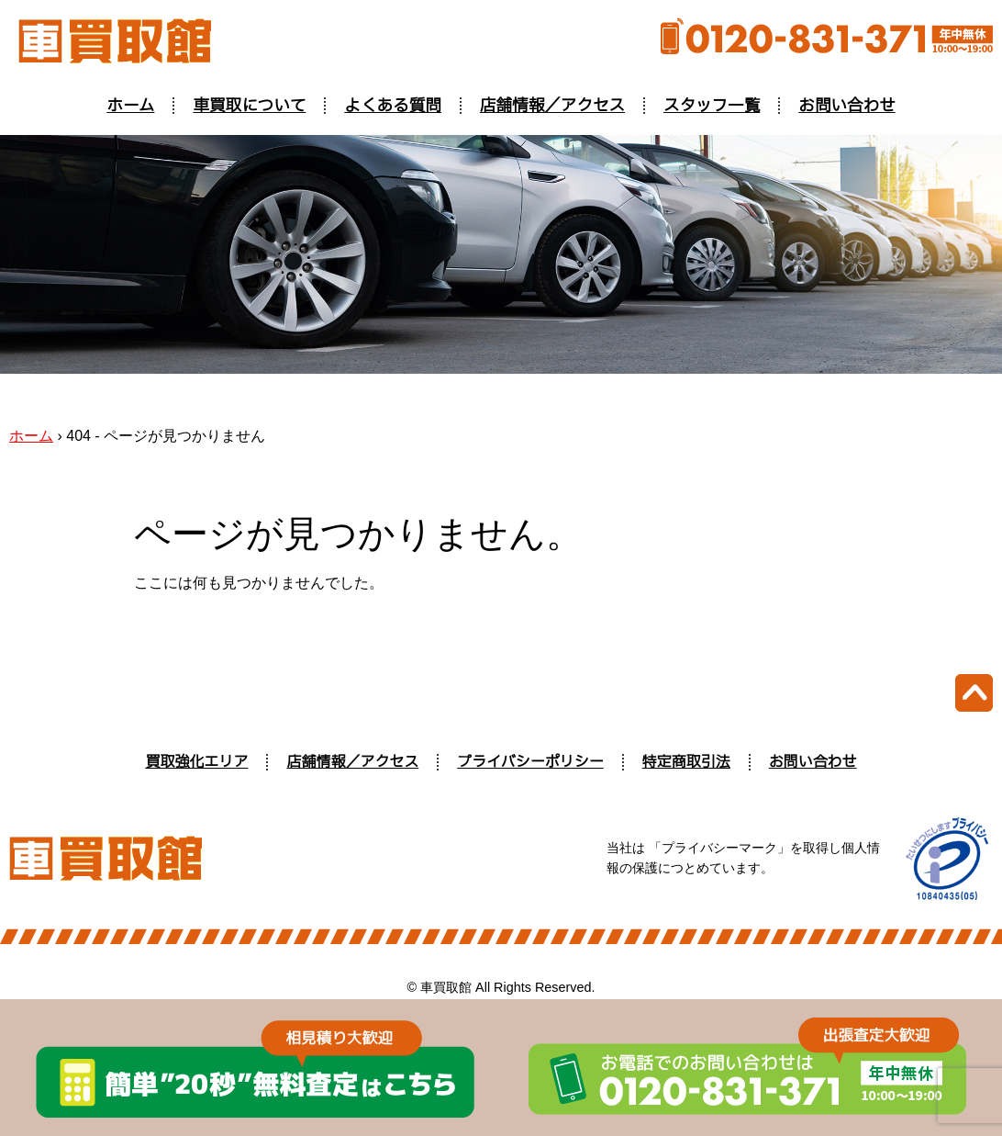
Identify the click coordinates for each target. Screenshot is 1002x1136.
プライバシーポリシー (530, 762)
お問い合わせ (846, 105)
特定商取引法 (686, 762)
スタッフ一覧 (711, 105)
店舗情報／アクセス (552, 105)
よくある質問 (392, 105)
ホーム (130, 105)
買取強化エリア (196, 762)
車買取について (249, 105)
